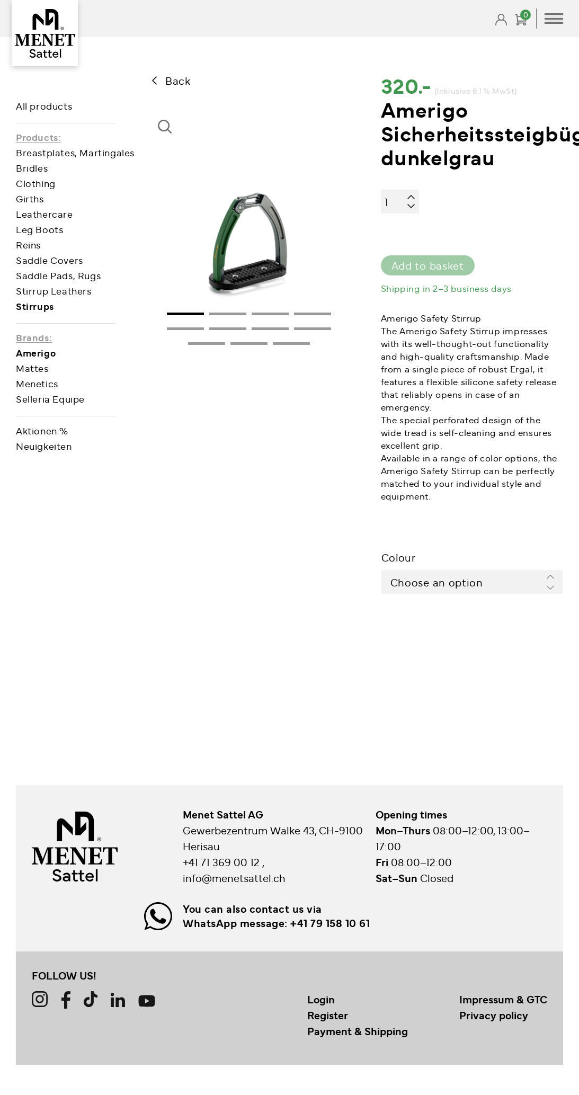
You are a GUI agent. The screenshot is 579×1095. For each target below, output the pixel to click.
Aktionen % (42, 430)
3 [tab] (270, 314)
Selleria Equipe (50, 398)
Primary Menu (554, 18)
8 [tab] (312, 328)
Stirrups (35, 306)
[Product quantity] (400, 201)
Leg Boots (39, 229)
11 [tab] (291, 343)
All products (44, 105)
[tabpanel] (249, 239)
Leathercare (44, 213)
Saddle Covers (49, 259)
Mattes (32, 368)
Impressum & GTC (503, 999)
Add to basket (427, 265)
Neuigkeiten (44, 445)
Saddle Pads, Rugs (58, 275)
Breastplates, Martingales (75, 152)
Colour (398, 557)
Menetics (37, 383)
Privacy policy (493, 1015)
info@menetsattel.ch (234, 877)
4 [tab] (312, 314)
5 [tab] (185, 328)
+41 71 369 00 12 (222, 861)
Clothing (36, 183)
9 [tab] (206, 343)
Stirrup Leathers (54, 290)
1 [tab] (185, 314)
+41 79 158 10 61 (330, 922)
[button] (168, 136)
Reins (28, 244)
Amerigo (36, 352)
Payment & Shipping (357, 1030)
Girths (30, 198)
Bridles (32, 167)
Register (327, 1015)
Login (321, 999)
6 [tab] (227, 328)
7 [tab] (270, 328)
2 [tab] (227, 314)
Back (177, 80)
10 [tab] (249, 343)
